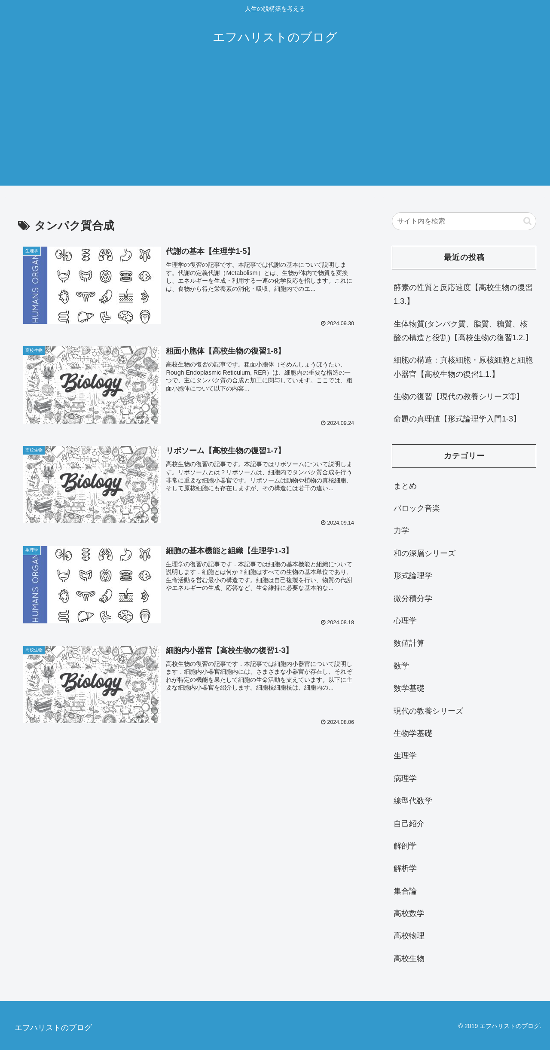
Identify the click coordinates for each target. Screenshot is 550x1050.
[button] (527, 221)
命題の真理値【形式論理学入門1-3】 (457, 419)
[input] (464, 221)
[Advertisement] (275, 125)
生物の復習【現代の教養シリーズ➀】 (459, 396)
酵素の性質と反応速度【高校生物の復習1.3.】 (463, 294)
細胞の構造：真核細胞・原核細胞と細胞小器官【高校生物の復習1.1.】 (463, 367)
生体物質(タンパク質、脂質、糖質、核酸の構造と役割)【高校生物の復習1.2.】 (463, 331)
